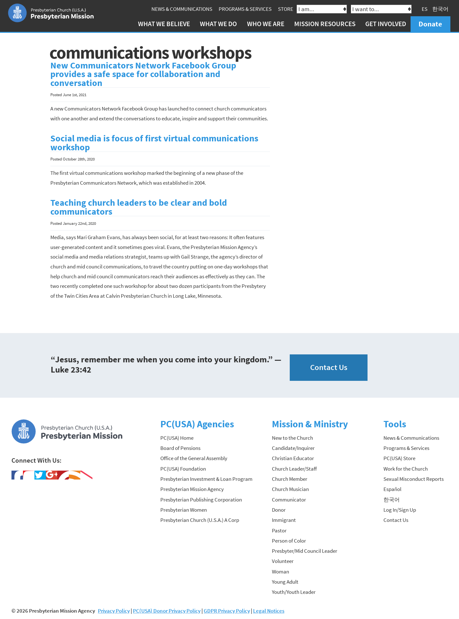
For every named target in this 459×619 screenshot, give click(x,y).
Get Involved (385, 23)
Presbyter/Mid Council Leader (304, 550)
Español (392, 489)
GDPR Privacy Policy (227, 610)
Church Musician (290, 489)
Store (285, 8)
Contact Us (328, 367)
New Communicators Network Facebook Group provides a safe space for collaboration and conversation (143, 74)
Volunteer (283, 561)
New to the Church (292, 437)
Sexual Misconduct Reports (413, 478)
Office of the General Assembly (193, 458)
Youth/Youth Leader (294, 591)
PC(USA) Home (176, 437)
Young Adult (285, 581)
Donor (279, 509)
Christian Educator (293, 458)
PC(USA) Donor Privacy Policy (166, 610)
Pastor (279, 530)
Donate (430, 23)
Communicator (289, 499)
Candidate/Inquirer (293, 448)
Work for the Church (405, 468)
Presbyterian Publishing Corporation (201, 499)
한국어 (440, 8)
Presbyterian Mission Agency (192, 489)
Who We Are (265, 23)
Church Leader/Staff (294, 468)
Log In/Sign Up (399, 509)
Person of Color (289, 540)
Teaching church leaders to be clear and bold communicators (138, 207)
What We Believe (164, 23)
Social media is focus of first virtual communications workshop (154, 143)
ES (424, 8)
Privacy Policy (114, 610)
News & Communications (181, 8)
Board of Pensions (180, 448)
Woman (280, 571)
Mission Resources (324, 23)
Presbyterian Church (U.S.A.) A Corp (199, 519)
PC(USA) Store (399, 458)
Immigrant (284, 519)
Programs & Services (245, 8)
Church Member (289, 478)
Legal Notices (268, 610)
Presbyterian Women (183, 509)
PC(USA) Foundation (183, 468)
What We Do (218, 23)
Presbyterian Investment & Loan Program (206, 478)
